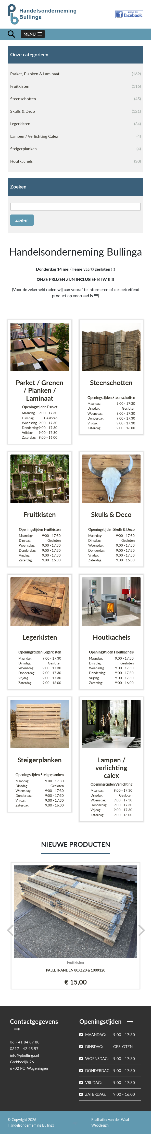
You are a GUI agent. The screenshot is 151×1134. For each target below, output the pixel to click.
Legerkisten (75, 124)
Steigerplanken (75, 149)
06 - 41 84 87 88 (25, 1042)
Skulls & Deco (75, 111)
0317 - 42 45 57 (24, 1048)
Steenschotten (75, 99)
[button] (33, 34)
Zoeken (18, 187)
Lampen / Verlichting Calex (75, 136)
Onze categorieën (29, 54)
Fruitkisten (75, 86)
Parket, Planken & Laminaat (75, 74)
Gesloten (106, 1046)
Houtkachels (75, 161)
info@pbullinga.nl (24, 1055)
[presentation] (8, 929)
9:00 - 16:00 (107, 1094)
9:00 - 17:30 (107, 1034)
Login (75, 1122)
